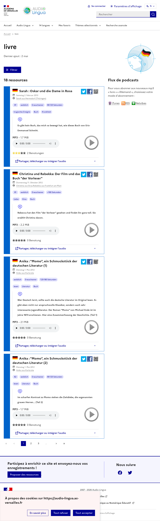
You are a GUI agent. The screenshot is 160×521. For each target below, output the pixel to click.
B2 (15, 376)
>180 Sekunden (54, 192)
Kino (24, 199)
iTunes (114, 103)
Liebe (16, 199)
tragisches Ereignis (22, 111)
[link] (14, 443)
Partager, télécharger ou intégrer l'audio (40, 161)
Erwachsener (37, 105)
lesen (16, 286)
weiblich (24, 105)
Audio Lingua (23, 25)
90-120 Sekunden (54, 105)
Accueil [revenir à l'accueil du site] (7, 34)
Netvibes (139, 103)
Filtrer (14, 70)
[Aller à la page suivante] (55, 443)
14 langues (44, 25)
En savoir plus (38, 513)
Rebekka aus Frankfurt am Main (47, 185)
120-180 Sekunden (48, 279)
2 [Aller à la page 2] (31, 443)
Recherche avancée (116, 25)
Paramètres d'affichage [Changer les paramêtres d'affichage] (128, 6)
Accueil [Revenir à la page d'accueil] (8, 25)
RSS (125, 103)
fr (151, 6)
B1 (15, 105)
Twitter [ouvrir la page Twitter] (130, 472)
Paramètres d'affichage (104, 513)
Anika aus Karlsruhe (25, 273)
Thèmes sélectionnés (86, 25)
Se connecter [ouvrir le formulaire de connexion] (98, 6)
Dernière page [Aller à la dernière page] (64, 443)
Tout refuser (60, 513)
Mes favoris (64, 25)
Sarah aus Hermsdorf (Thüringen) (31, 98)
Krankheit (46, 111)
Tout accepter (83, 513)
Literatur (26, 286)
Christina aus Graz (24, 185)
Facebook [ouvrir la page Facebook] (120, 472)
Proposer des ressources (24, 474)
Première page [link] (6, 443)
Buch (36, 111)
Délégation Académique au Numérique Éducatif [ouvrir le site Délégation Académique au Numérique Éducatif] (105, 503)
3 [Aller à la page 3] (38, 443)
